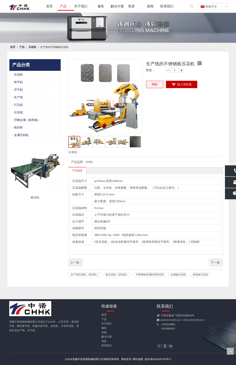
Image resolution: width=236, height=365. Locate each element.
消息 (104, 341)
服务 (104, 328)
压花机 (18, 74)
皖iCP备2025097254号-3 (158, 359)
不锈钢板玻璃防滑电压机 (150, 274)
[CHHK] (30, 308)
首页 (104, 314)
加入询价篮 (184, 84)
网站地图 (138, 359)
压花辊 (18, 112)
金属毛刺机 (21, 135)
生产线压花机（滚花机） (85, 274)
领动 (123, 359)
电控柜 (18, 127)
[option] (35, 172)
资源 (104, 332)
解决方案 (106, 336)
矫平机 (18, 82)
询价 (155, 84)
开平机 (18, 89)
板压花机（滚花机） (117, 274)
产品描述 (77, 170)
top (230, 351)
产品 (104, 319)
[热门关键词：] (191, 6)
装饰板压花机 (200, 274)
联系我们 (106, 345)
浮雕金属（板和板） (27, 120)
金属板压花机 (178, 274)
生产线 (18, 97)
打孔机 (18, 105)
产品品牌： (78, 162)
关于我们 (106, 323)
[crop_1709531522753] (118, 28)
